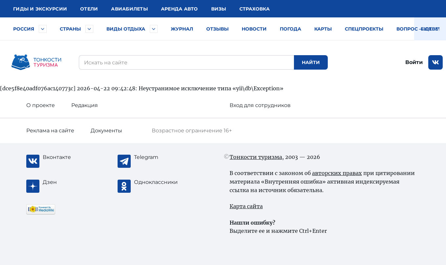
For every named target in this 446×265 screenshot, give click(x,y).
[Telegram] (160, 157)
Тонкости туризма (256, 157)
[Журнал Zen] (69, 182)
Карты (323, 29)
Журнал (182, 29)
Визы (218, 9)
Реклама (50, 130)
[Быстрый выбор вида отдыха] (154, 29)
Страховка (254, 9)
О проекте (40, 105)
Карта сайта (246, 206)
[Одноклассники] (160, 182)
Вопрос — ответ (418, 29)
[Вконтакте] (69, 157)
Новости (254, 29)
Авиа (129, 9)
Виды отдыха (125, 29)
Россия (23, 29)
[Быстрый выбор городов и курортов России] (43, 29)
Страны (70, 29)
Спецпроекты (364, 29)
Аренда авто (179, 9)
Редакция (84, 105)
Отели (89, 9)
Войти (414, 62)
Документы (106, 130)
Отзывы (217, 29)
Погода (290, 29)
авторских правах (337, 173)
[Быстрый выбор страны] (89, 29)
